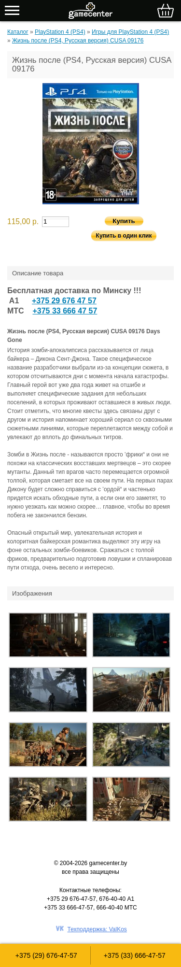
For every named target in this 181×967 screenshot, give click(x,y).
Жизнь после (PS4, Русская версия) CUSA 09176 (77, 40)
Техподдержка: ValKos (97, 929)
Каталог (17, 31)
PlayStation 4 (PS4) (60, 31)
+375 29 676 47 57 (64, 301)
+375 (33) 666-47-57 (135, 955)
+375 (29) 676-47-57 (46, 955)
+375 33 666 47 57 (64, 311)
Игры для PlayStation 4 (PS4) (130, 31)
